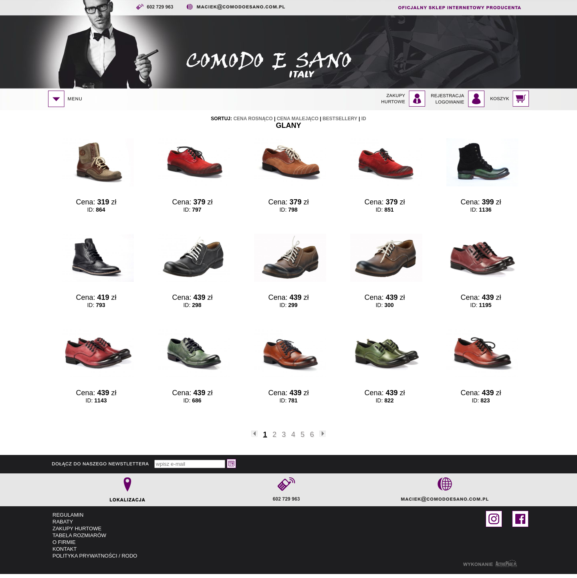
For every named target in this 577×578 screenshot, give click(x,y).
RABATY (62, 522)
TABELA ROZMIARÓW (79, 535)
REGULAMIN (67, 515)
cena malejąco (298, 118)
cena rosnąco (252, 118)
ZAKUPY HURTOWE (76, 528)
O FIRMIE (64, 542)
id (363, 118)
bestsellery (340, 118)
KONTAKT (64, 549)
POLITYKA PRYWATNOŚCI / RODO (94, 556)
